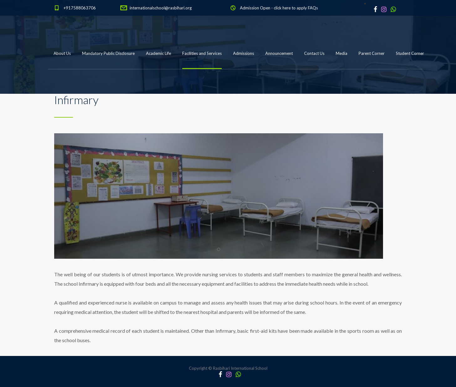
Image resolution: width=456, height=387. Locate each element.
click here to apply (290, 7)
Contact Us (314, 53)
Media (341, 53)
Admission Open (255, 7)
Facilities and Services (202, 53)
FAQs (313, 7)
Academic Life (158, 53)
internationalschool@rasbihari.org (161, 7)
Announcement (279, 53)
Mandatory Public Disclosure (108, 53)
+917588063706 (80, 7)
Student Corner (410, 53)
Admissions (243, 53)
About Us (62, 53)
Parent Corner (372, 53)
